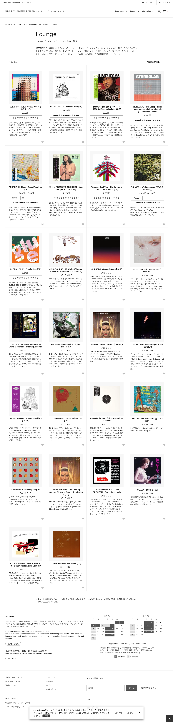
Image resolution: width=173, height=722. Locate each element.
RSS (7, 699)
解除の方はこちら (148, 688)
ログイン (164, 2)
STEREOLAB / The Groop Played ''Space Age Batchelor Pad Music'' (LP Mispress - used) (147, 109)
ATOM (13, 699)
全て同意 (118, 713)
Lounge (54, 24)
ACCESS (12, 658)
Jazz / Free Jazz (19, 24)
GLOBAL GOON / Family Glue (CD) (25, 269)
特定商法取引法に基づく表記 (17, 703)
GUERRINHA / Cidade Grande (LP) (106, 269)
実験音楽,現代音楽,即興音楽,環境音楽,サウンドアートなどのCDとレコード (34, 11)
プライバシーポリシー (14, 707)
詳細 (46, 716)
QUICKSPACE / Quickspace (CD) (25, 490)
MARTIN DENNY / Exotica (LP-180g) (107, 344)
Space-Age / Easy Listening (38, 24)
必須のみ (130, 713)
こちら (45, 602)
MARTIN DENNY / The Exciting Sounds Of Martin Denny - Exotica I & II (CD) (66, 492)
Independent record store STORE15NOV (16, 2)
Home (7, 24)
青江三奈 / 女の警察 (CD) (147, 490)
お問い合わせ (13, 644)
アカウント (148, 2)
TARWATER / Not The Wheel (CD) (66, 563)
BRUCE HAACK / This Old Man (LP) (66, 107)
